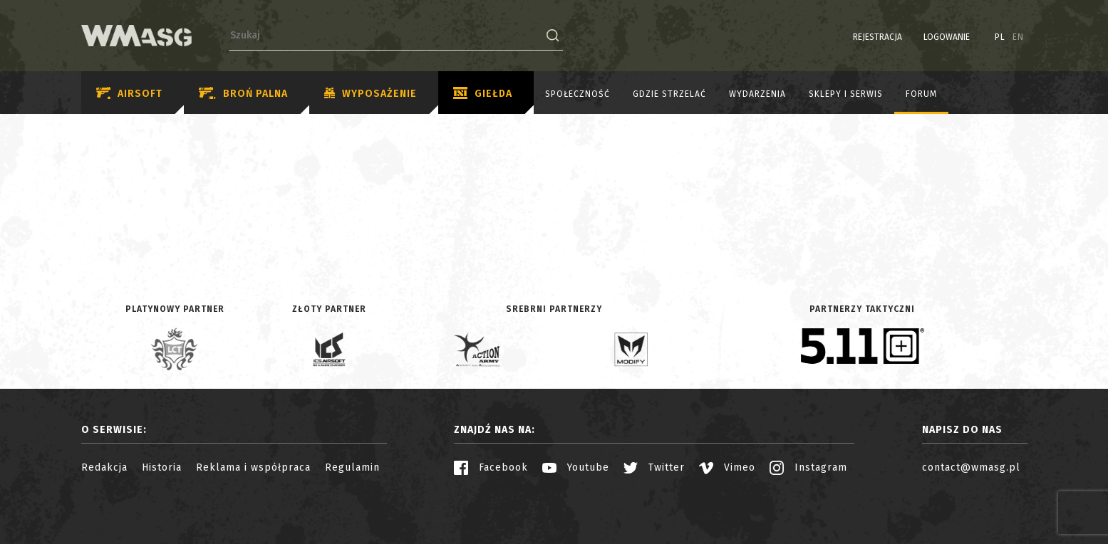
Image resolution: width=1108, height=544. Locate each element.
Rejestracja (877, 37)
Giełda (482, 94)
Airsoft (129, 93)
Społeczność (577, 94)
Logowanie (946, 37)
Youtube (575, 467)
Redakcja (104, 467)
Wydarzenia (757, 94)
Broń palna (243, 93)
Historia (162, 467)
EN (1018, 37)
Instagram (808, 467)
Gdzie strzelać (669, 94)
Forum (921, 94)
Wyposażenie (370, 94)
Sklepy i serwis (846, 94)
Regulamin (352, 467)
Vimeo (727, 467)
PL (1000, 37)
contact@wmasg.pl (971, 467)
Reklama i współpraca (253, 467)
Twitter (654, 467)
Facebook (491, 467)
